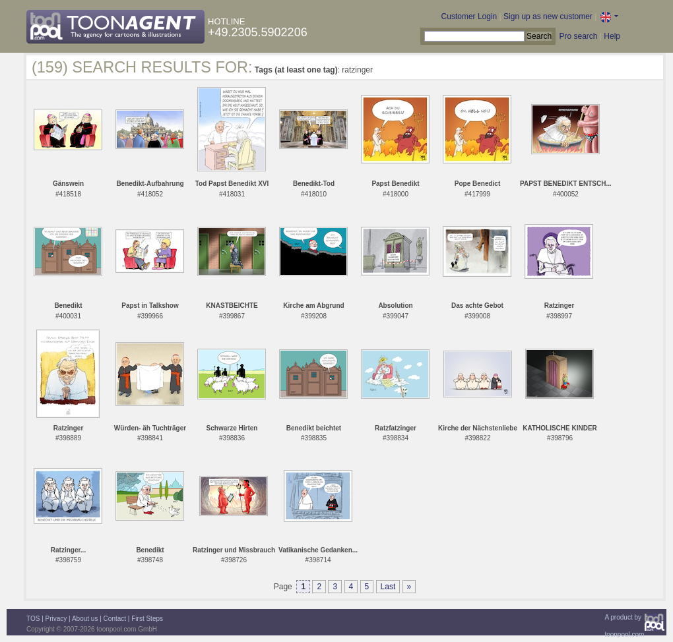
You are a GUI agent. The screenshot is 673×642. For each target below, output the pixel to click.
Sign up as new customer (548, 16)
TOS (33, 618)
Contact (115, 618)
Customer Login (469, 16)
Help (612, 36)
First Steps (147, 618)
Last (388, 586)
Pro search (578, 36)
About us (85, 618)
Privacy (56, 618)
